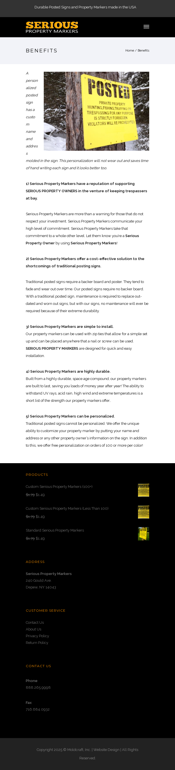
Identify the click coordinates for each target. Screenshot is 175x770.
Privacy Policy (37, 636)
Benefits (143, 50)
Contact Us (35, 622)
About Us (33, 629)
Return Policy (37, 643)
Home (129, 50)
